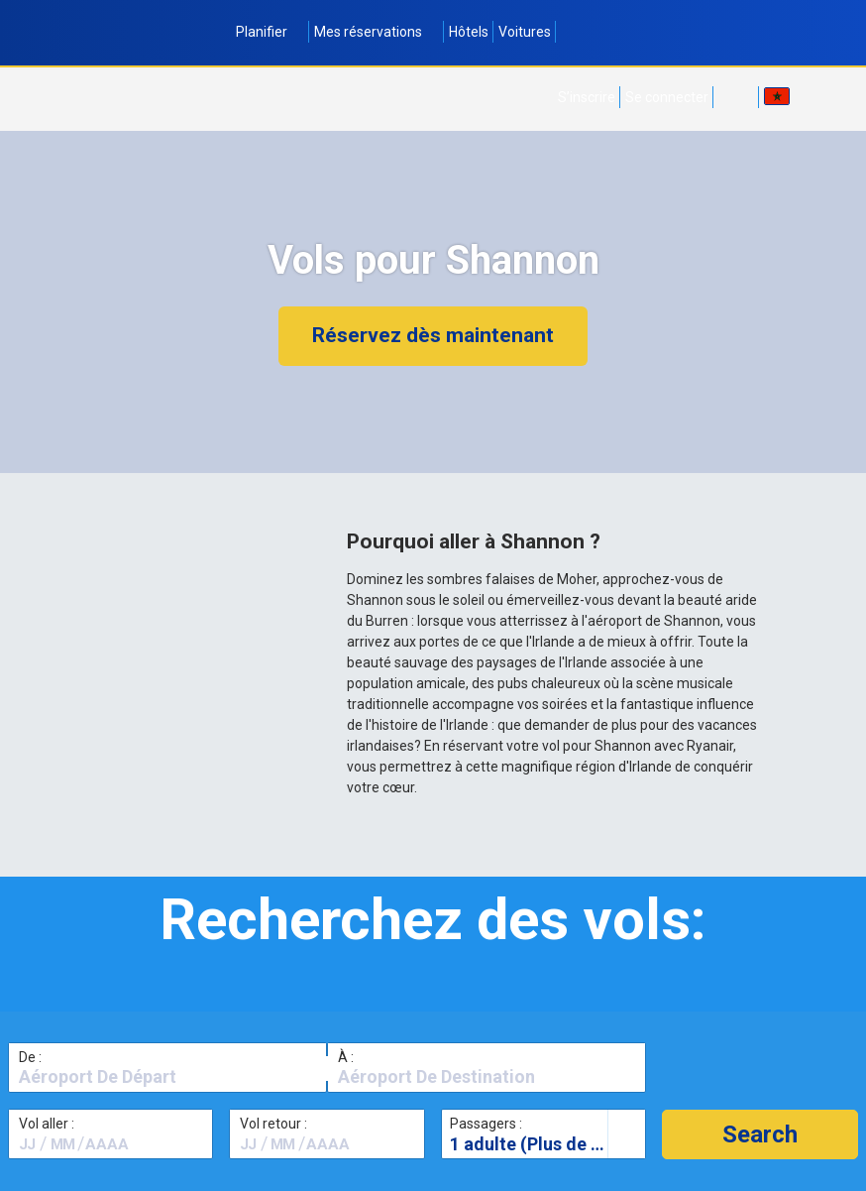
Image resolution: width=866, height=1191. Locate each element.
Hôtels (468, 32)
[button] (760, 1134)
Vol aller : (46, 1123)
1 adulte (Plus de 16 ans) (547, 1143)
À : (346, 1057)
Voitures (524, 32)
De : (30, 1057)
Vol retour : (273, 1123)
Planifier (270, 32)
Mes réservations (376, 32)
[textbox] (167, 1077)
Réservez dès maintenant (433, 335)
